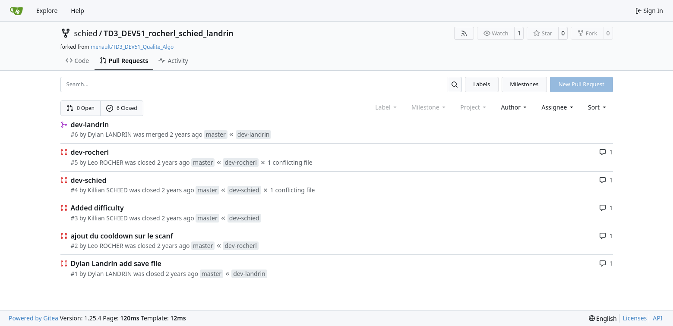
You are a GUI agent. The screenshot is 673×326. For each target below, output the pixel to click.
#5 (74, 162)
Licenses (635, 318)
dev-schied (89, 180)
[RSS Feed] (464, 33)
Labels (481, 84)
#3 (74, 218)
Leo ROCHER (105, 162)
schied (86, 33)
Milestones (524, 84)
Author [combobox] (514, 107)
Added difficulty (97, 208)
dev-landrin (90, 124)
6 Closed (121, 108)
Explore (46, 10)
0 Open (80, 108)
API (657, 318)
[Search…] (455, 84)
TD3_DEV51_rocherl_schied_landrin (169, 33)
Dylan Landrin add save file (116, 263)
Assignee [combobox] (558, 107)
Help (77, 10)
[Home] (16, 11)
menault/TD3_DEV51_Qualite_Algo (132, 46)
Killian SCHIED (108, 190)
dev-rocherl (90, 152)
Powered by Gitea (33, 318)
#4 (74, 190)
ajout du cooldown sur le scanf (122, 236)
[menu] (597, 107)
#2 (74, 245)
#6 (74, 134)
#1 (74, 274)
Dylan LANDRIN (110, 134)
